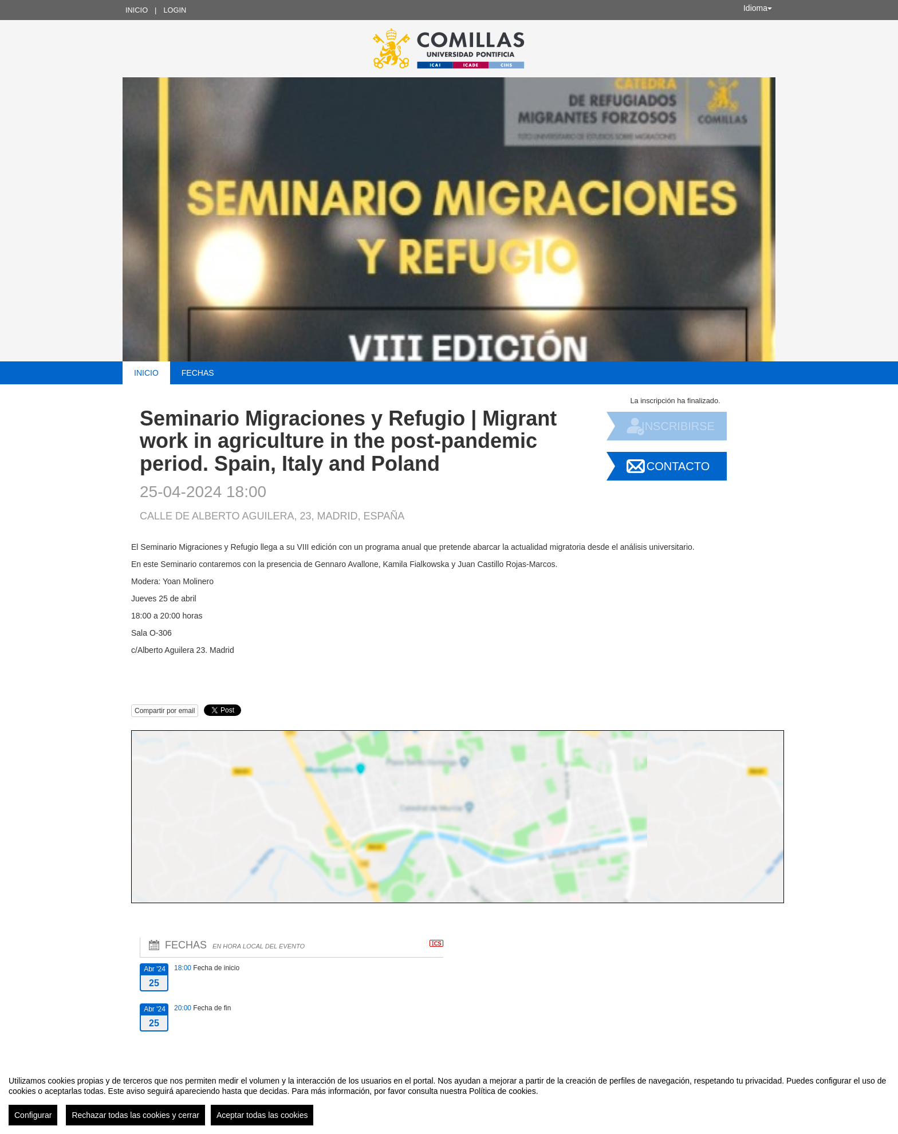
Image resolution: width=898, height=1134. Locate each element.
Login (174, 10)
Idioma (757, 8)
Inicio (136, 10)
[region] (449, 1096)
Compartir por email (165, 711)
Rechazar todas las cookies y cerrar (135, 1115)
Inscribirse (678, 426)
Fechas (198, 372)
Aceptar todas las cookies (262, 1115)
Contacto (678, 466)
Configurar (33, 1115)
